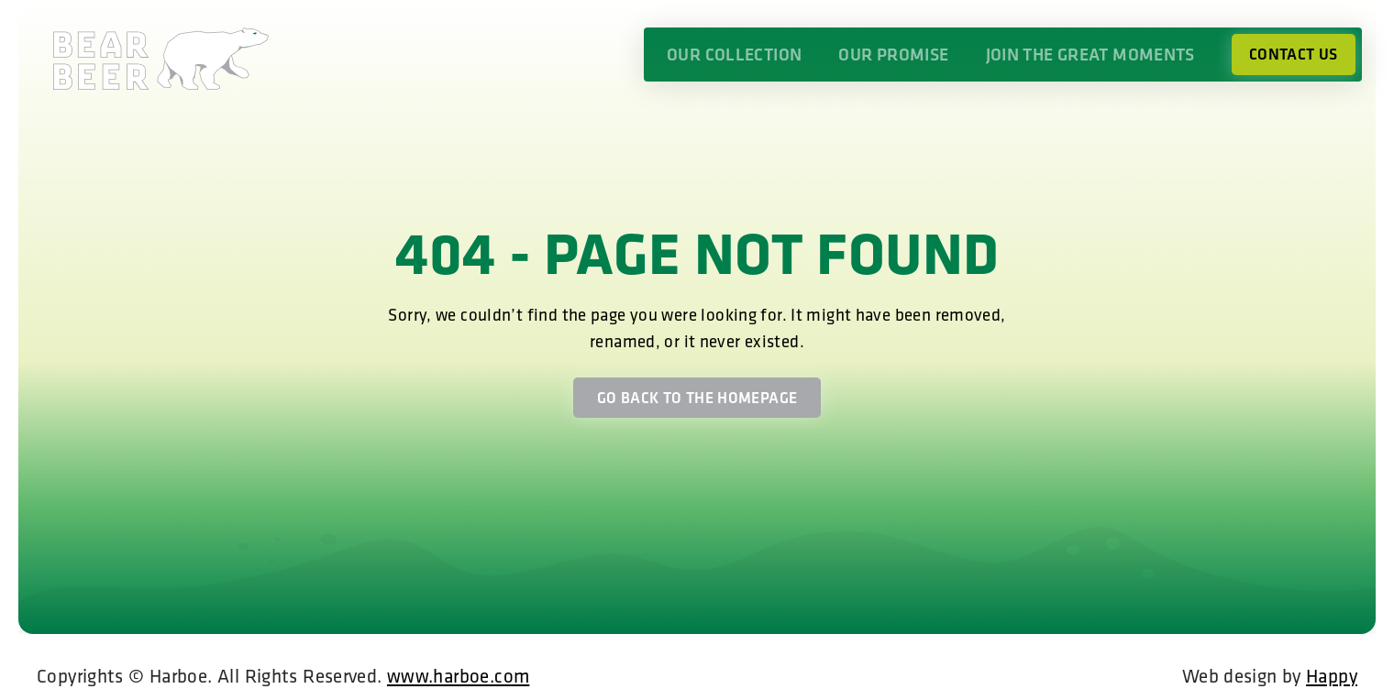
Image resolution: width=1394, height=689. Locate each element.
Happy (1331, 675)
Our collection (734, 54)
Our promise (893, 54)
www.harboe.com (458, 675)
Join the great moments (1090, 54)
